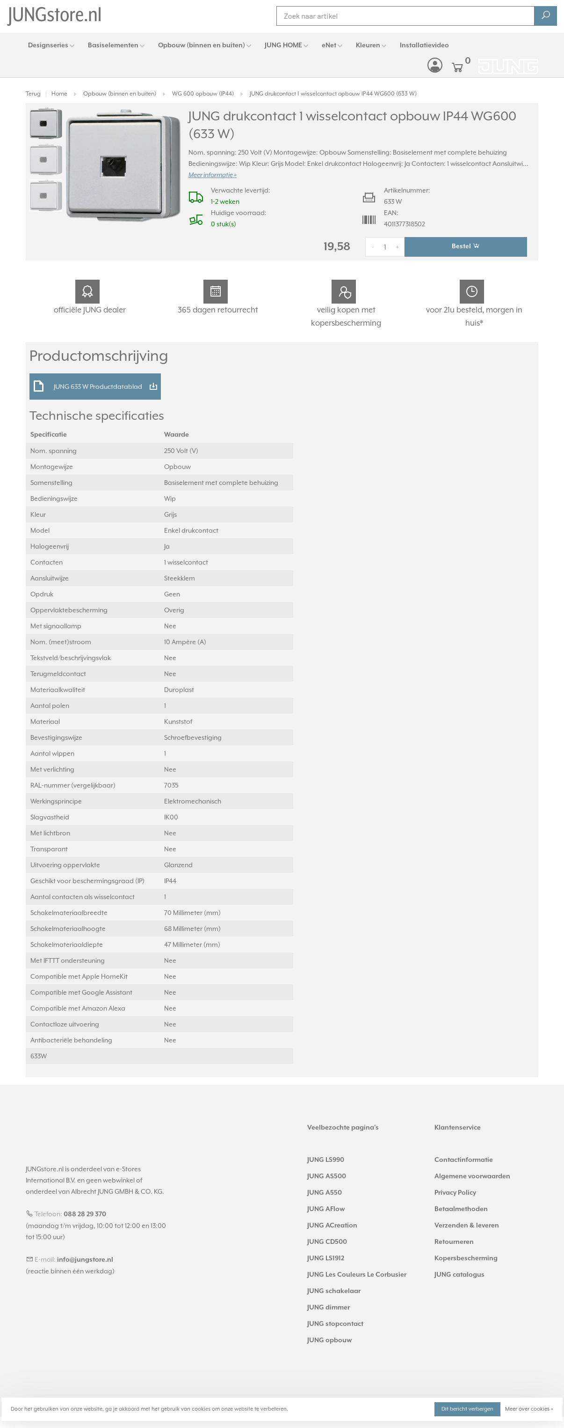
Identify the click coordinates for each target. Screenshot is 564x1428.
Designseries (48, 45)
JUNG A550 (324, 1193)
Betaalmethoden (461, 1209)
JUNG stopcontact (335, 1324)
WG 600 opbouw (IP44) (203, 93)
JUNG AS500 (326, 1176)
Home (59, 93)
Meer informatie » (212, 175)
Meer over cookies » (529, 1409)
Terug (33, 93)
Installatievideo (424, 45)
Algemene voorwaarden (472, 1176)
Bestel (466, 246)
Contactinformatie (463, 1160)
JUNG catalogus (459, 1275)
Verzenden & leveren (466, 1225)
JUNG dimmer (328, 1307)
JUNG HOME (283, 45)
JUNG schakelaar (334, 1291)
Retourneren (454, 1242)
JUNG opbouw (329, 1340)
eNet (329, 45)
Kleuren (368, 45)
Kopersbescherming (466, 1258)
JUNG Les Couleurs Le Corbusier (356, 1275)
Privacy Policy (455, 1193)
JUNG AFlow (326, 1209)
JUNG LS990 (325, 1160)
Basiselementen (113, 45)
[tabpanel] (123, 165)
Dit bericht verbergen (467, 1409)
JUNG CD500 (327, 1242)
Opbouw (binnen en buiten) (201, 45)
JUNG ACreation (332, 1225)
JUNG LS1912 (325, 1258)
